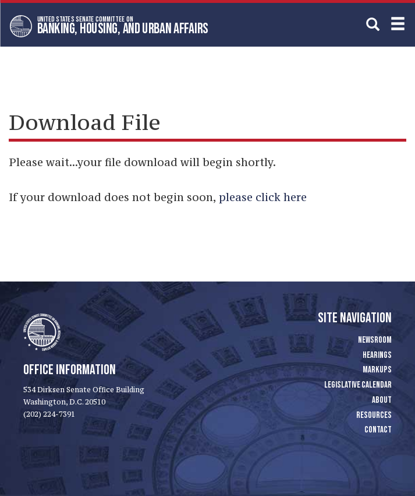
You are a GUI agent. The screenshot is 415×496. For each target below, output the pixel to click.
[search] (372, 24)
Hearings (377, 355)
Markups (377, 369)
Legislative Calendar (358, 385)
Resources (374, 415)
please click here (263, 197)
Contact (378, 429)
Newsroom (375, 340)
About (382, 400)
